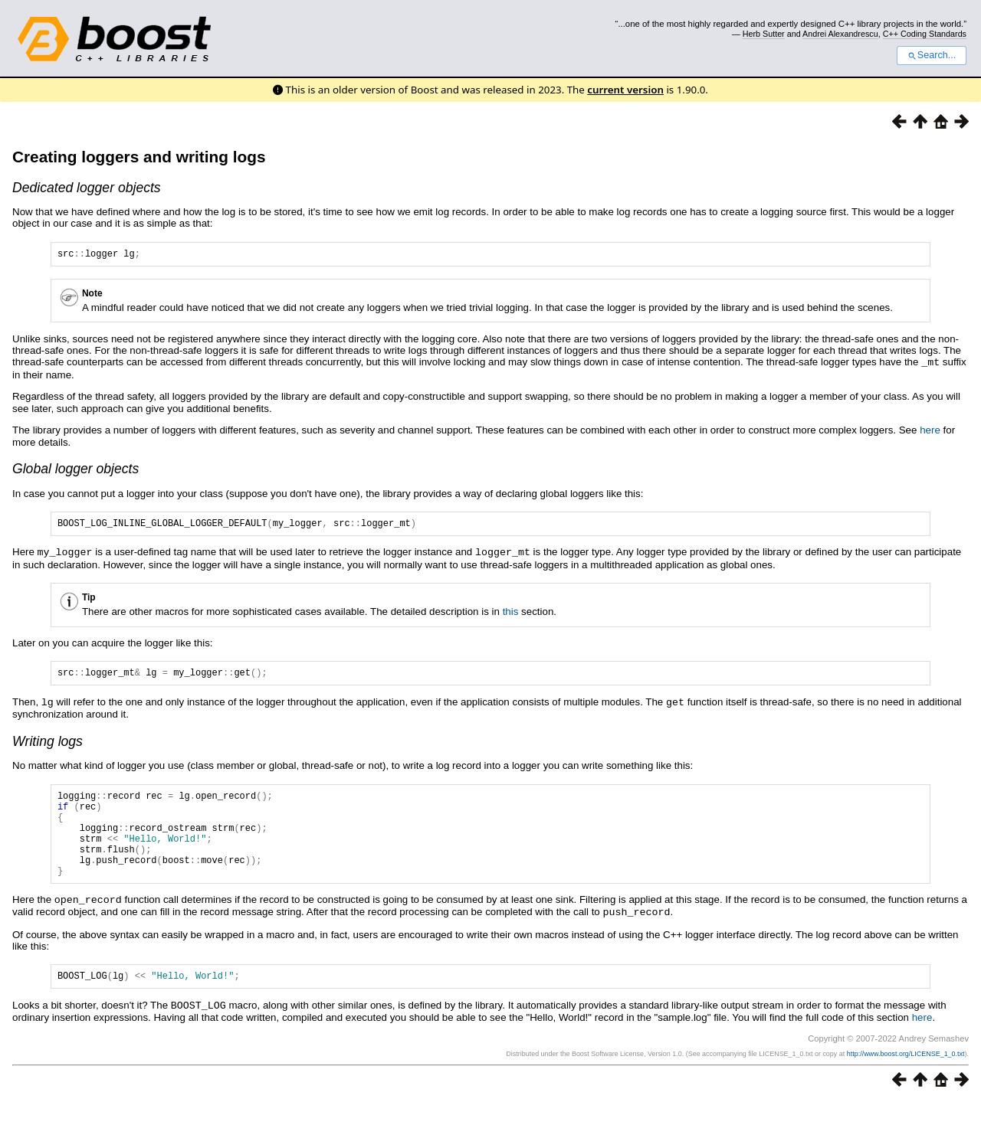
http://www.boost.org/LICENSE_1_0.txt (906, 1077)
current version (625, 89)
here (930, 431)
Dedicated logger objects (86, 187)
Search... (931, 55)
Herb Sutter (764, 33)
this (511, 614)
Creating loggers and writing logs (138, 156)
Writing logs (47, 746)
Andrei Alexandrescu (840, 33)
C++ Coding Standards (924, 33)
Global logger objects (75, 470)
